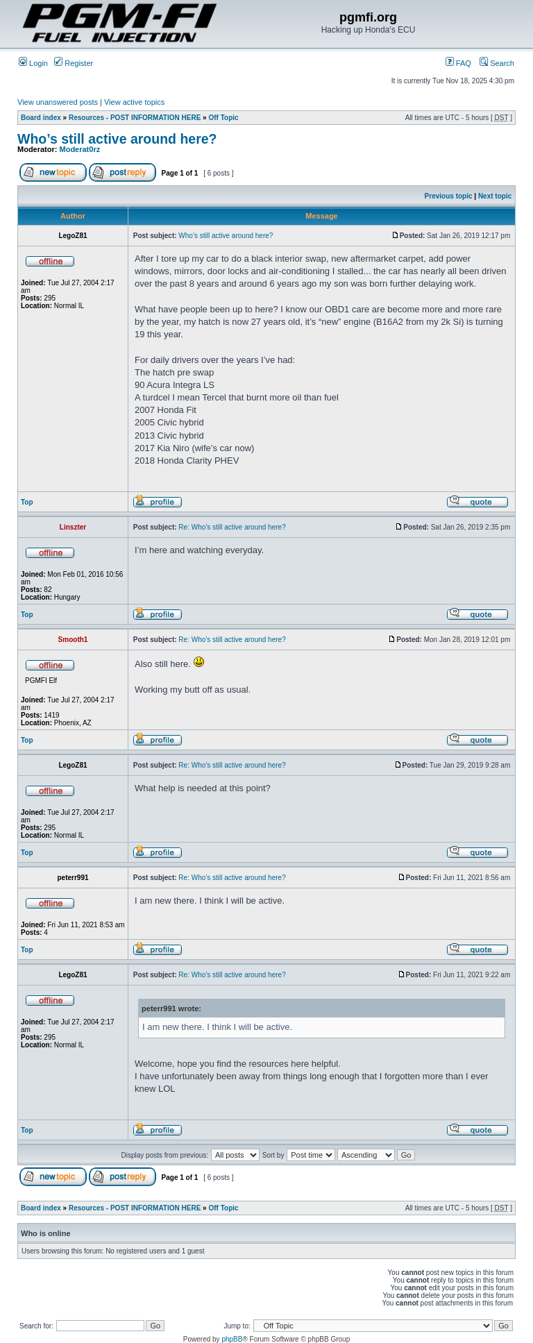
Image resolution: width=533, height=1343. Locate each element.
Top (27, 502)
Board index (41, 117)
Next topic (494, 196)
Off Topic (223, 117)
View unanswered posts (57, 102)
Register (73, 63)
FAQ (458, 63)
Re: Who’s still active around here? (231, 527)
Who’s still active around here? (117, 138)
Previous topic (449, 196)
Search (497, 63)
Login (33, 63)
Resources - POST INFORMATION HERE (135, 117)
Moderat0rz (80, 149)
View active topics (134, 102)
